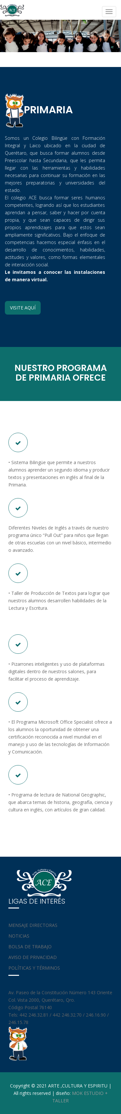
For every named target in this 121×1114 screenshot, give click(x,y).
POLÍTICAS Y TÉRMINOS (34, 968)
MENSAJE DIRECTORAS (32, 925)
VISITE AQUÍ (22, 308)
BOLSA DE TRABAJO (30, 946)
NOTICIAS (18, 936)
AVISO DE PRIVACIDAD (32, 957)
